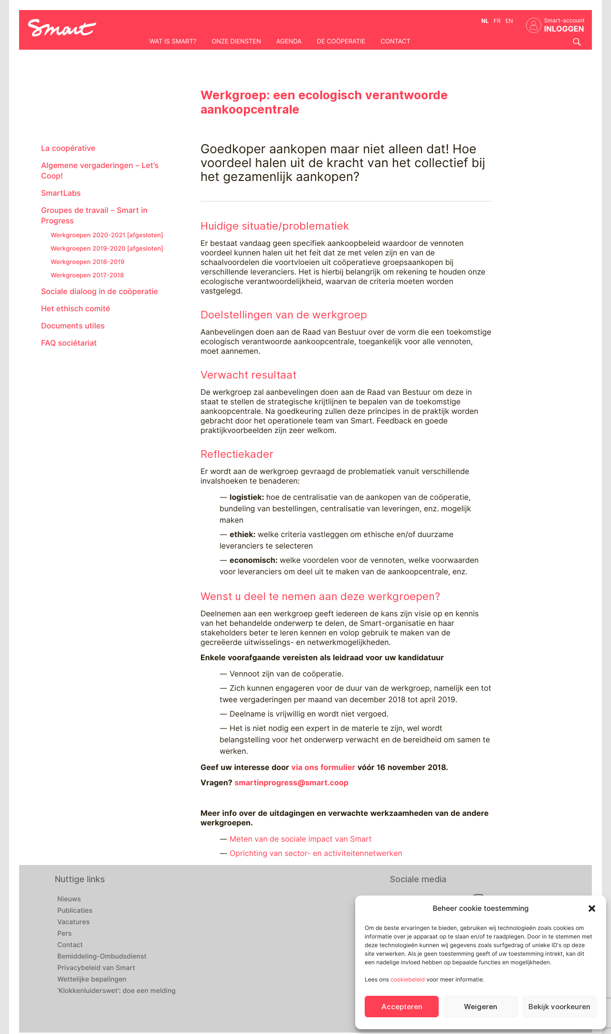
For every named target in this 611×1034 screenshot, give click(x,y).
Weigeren (480, 1006)
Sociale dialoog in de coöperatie (99, 291)
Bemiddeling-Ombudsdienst (102, 956)
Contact (396, 41)
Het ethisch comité (75, 308)
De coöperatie (341, 41)
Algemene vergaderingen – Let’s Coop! (99, 170)
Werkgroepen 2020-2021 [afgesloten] (107, 235)
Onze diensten (236, 41)
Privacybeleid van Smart (96, 968)
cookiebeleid (407, 979)
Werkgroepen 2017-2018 (87, 275)
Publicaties (75, 911)
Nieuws (69, 899)
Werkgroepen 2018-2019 (87, 262)
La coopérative (68, 148)
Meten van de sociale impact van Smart (301, 839)
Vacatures (73, 922)
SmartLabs (61, 193)
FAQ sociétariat (69, 343)
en (509, 20)
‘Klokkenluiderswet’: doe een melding (116, 991)
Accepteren (401, 1006)
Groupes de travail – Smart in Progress (94, 215)
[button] (592, 908)
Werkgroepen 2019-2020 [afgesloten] (107, 249)
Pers (64, 934)
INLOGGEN (564, 28)
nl (485, 20)
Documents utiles (73, 325)
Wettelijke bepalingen (91, 979)
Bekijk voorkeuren (559, 1006)
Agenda (289, 41)
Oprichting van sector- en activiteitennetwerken (316, 853)
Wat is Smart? (172, 41)
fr (497, 20)
